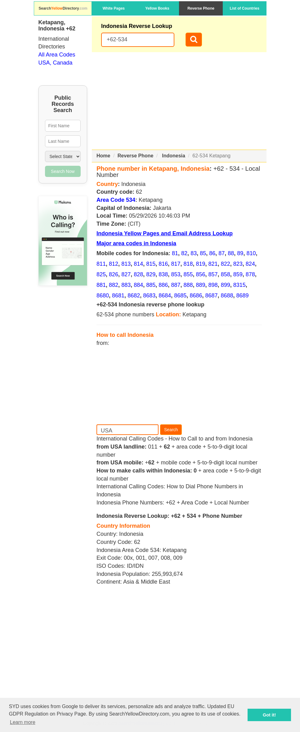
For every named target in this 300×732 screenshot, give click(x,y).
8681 (118, 295)
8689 (242, 295)
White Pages (114, 8)
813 (126, 264)
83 (193, 253)
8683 (149, 295)
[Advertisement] (179, 100)
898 (213, 285)
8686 (196, 295)
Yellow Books (157, 8)
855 (188, 274)
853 (175, 274)
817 (175, 264)
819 (200, 264)
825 (101, 274)
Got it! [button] (269, 714)
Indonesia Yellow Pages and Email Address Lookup (164, 233)
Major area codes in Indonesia (136, 243)
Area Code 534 (115, 200)
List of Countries (244, 8)
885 (150, 285)
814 (138, 264)
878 (250, 274)
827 (126, 274)
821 (213, 264)
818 (188, 264)
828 (138, 274)
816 (163, 264)
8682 (134, 295)
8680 (102, 295)
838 (163, 274)
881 (101, 285)
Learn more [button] (22, 722)
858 (225, 274)
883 (126, 285)
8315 (239, 285)
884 (138, 285)
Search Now (62, 171)
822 (225, 264)
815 (150, 264)
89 (240, 253)
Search (171, 429)
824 (250, 264)
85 (203, 253)
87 (221, 253)
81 (175, 253)
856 (200, 274)
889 (200, 285)
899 (225, 285)
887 (175, 285)
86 (212, 253)
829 (150, 274)
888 (188, 285)
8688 (227, 295)
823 (238, 264)
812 (113, 264)
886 (163, 285)
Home (103, 155)
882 (113, 285)
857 (213, 274)
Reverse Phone (200, 8)
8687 (211, 295)
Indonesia (173, 155)
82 (184, 253)
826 (113, 274)
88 (231, 253)
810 (251, 253)
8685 (180, 295)
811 (101, 264)
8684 (165, 295)
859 (238, 274)
